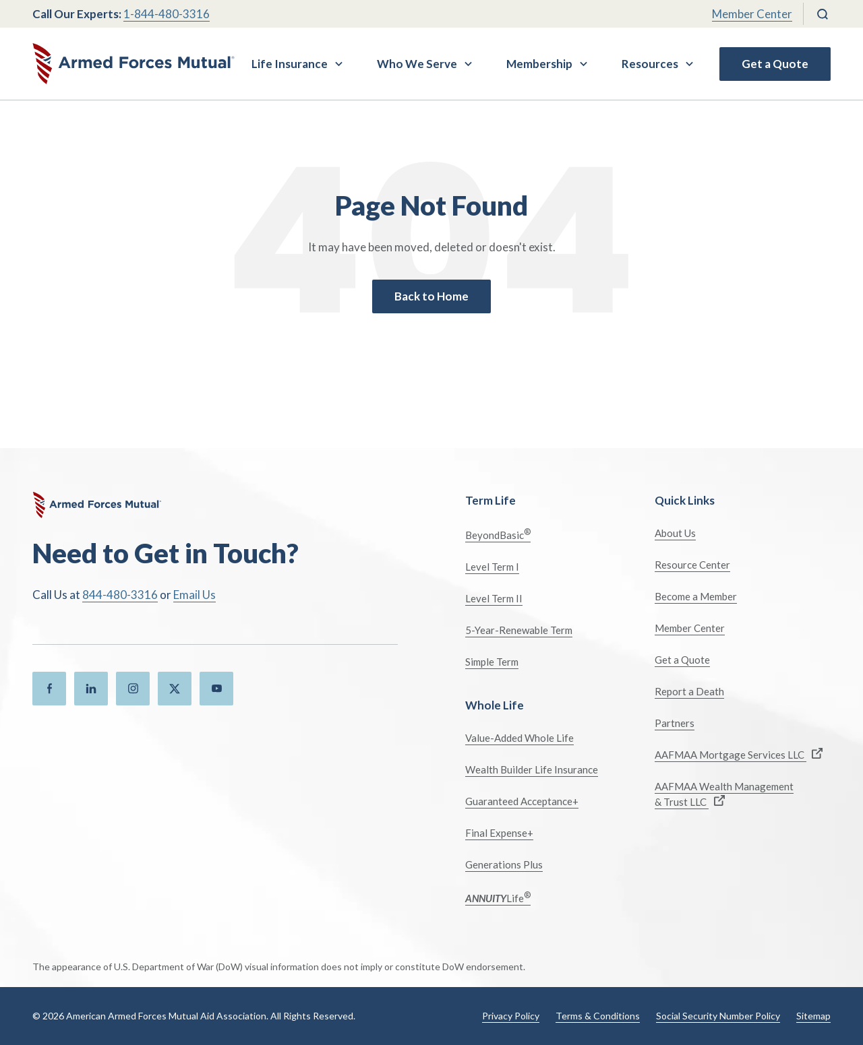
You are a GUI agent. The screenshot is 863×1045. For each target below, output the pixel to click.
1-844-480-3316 (166, 14)
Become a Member (696, 596)
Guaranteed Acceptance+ (521, 801)
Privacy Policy (510, 1015)
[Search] (822, 14)
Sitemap (813, 1015)
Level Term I (492, 567)
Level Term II (494, 598)
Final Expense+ (499, 833)
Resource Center (692, 565)
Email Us (194, 595)
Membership (539, 64)
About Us (675, 533)
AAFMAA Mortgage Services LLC (739, 754)
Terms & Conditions (598, 1015)
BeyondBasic (498, 534)
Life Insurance (289, 64)
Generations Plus (504, 864)
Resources (650, 64)
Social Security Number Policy (718, 1015)
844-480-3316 (120, 595)
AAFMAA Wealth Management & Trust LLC (724, 794)
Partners (674, 723)
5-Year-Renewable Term (518, 630)
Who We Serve (417, 64)
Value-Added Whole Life (519, 738)
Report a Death (689, 691)
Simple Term (491, 662)
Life (498, 897)
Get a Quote (775, 64)
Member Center (752, 14)
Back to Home (431, 296)
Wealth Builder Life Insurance (531, 769)
